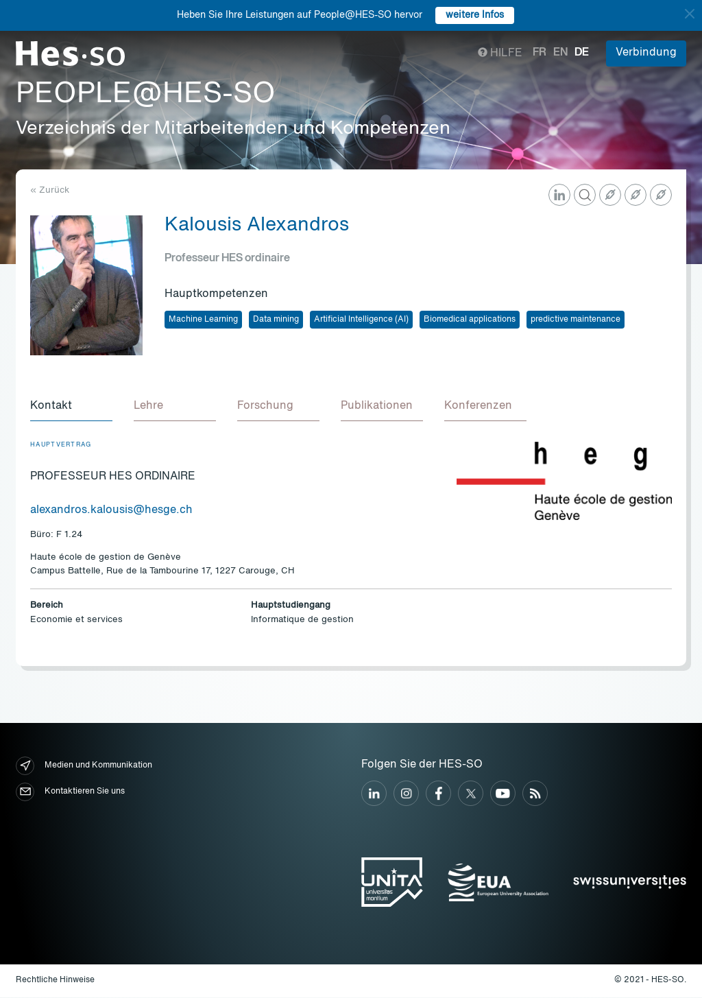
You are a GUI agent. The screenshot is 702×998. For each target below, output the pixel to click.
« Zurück (49, 190)
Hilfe (500, 53)
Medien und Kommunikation (84, 766)
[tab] (71, 407)
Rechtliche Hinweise (55, 981)
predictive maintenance (575, 320)
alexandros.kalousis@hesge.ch (111, 511)
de (581, 52)
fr (539, 52)
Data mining (276, 320)
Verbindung (646, 52)
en (560, 52)
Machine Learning (203, 320)
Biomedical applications (470, 320)
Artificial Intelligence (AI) (361, 320)
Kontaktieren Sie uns (70, 792)
